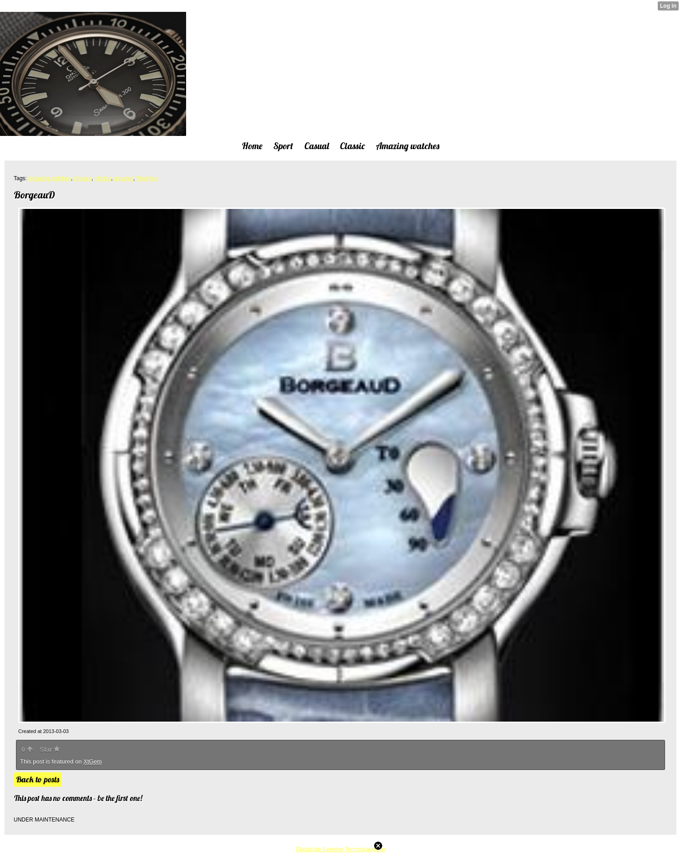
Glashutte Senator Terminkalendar (340, 849)
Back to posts (37, 779)
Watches (146, 178)
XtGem (92, 761)
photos (102, 178)
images (83, 178)
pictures (123, 178)
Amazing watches (49, 178)
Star (50, 749)
